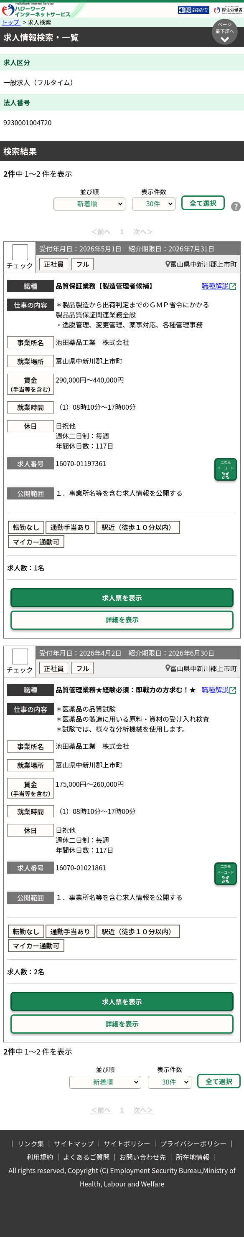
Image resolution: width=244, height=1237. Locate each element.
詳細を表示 (122, 619)
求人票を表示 (122, 598)
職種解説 (215, 286)
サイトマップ (74, 1143)
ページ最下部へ (225, 32)
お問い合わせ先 (142, 1157)
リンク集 (30, 1143)
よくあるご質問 (86, 1157)
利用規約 (39, 1157)
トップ (11, 22)
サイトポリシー (127, 1143)
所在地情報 (192, 1157)
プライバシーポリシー (193, 1143)
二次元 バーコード (225, 469)
